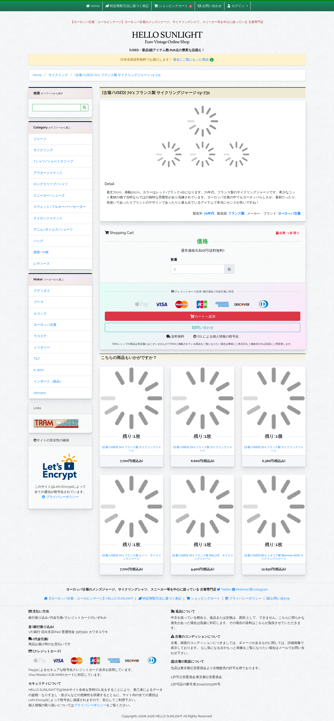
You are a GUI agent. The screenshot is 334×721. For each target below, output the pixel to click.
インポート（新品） (48, 381)
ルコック (40, 313)
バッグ (38, 241)
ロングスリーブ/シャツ (50, 184)
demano (40, 393)
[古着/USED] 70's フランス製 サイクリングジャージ (131, 448)
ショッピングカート (203, 598)
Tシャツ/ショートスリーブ (53, 161)
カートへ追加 (202, 316)
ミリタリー (42, 347)
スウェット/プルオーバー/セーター (59, 207)
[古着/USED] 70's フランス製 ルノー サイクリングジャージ (131, 557)
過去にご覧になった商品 (193, 59)
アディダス (42, 291)
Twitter (224, 589)
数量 (174, 259)
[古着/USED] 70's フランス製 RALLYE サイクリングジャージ (202, 557)
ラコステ (40, 336)
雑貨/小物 (40, 252)
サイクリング (43, 150)
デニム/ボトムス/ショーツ (53, 229)
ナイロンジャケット (48, 218)
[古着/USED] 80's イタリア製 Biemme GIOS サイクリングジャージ (273, 557)
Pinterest (240, 589)
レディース (41, 263)
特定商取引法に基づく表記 (159, 598)
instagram (259, 589)
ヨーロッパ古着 (45, 325)
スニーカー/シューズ (49, 195)
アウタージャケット (48, 173)
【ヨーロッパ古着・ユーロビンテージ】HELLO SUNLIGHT (88, 598)
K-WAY (39, 370)
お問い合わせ (278, 598)
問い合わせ (203, 327)
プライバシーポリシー (60, 497)
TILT (37, 358)
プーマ (38, 302)
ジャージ (39, 139)
